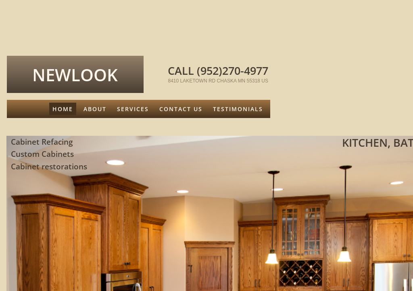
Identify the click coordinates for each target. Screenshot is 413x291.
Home (62, 109)
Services (133, 109)
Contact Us (180, 109)
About (94, 109)
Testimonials (238, 109)
